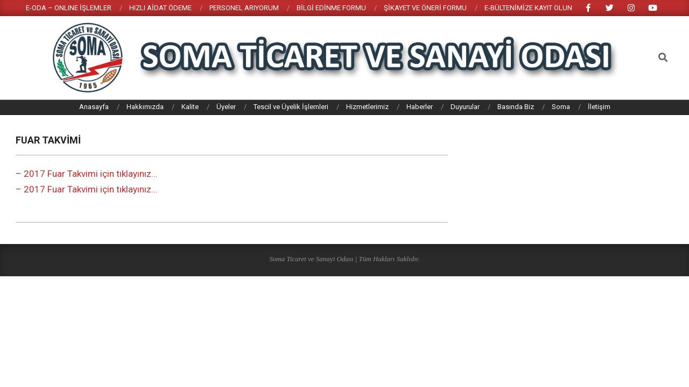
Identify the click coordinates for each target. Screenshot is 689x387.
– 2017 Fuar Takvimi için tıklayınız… (86, 173)
